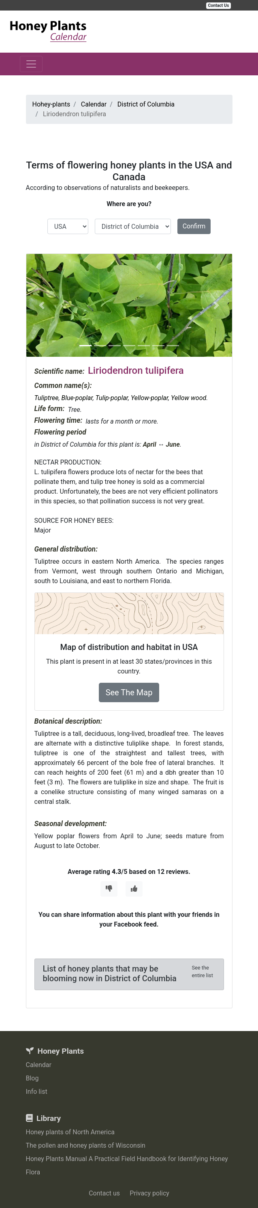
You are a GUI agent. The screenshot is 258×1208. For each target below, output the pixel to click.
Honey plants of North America (70, 1132)
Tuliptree (46, 398)
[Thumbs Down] (108, 889)
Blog (32, 1078)
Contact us (104, 1193)
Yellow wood (188, 398)
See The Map (129, 692)
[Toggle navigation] (31, 64)
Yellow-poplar (149, 398)
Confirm (194, 226)
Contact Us (218, 5)
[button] (41, 305)
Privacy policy (149, 1193)
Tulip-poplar (111, 398)
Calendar (38, 1065)
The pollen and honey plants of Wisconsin (85, 1145)
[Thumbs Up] (134, 889)
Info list (36, 1091)
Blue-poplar (76, 398)
